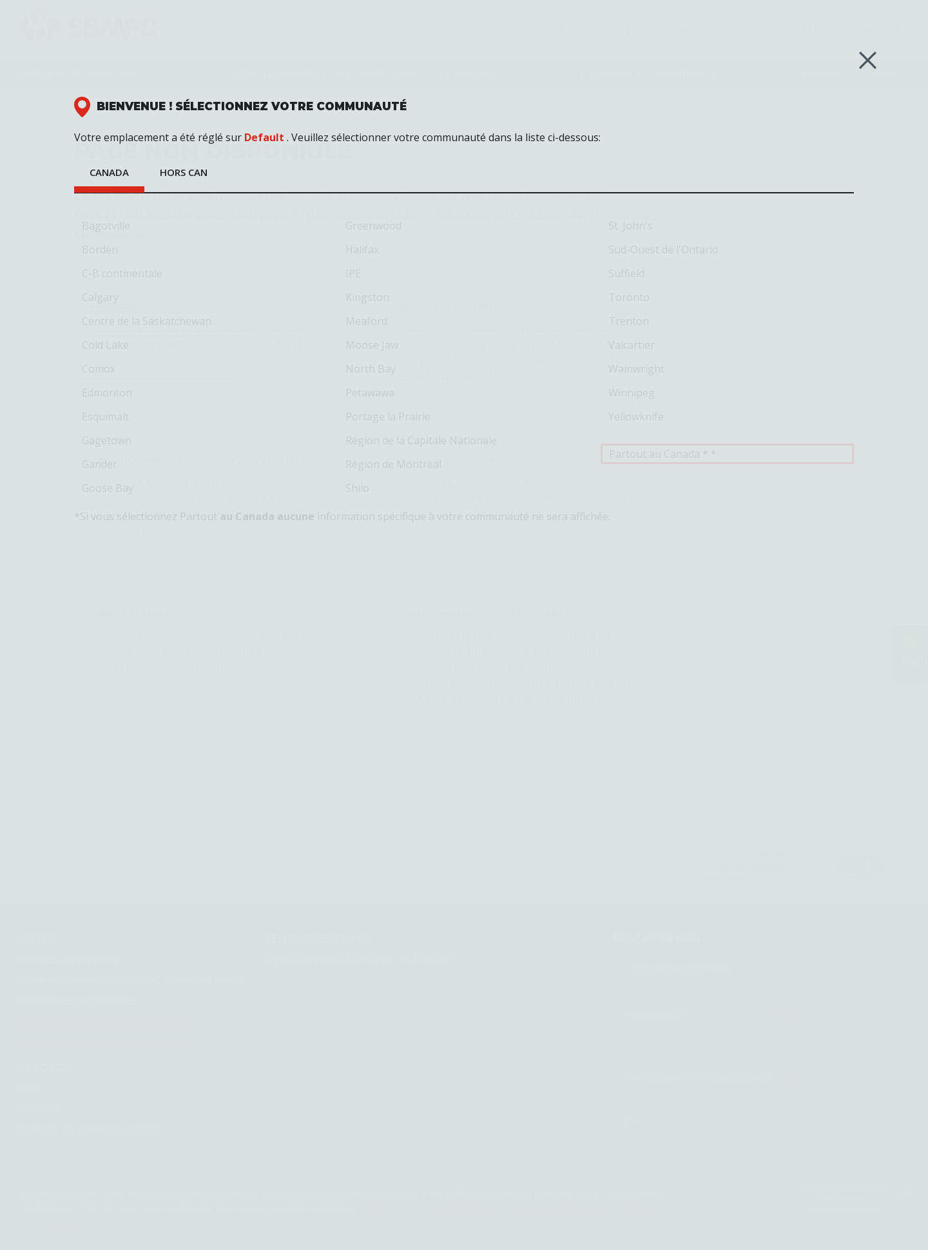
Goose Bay (200, 489)
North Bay (464, 369)
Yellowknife (727, 417)
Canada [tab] (109, 172)
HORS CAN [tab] (184, 172)
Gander (200, 465)
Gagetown (200, 441)
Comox (200, 369)
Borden (200, 250)
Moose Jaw (464, 346)
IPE (464, 274)
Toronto (727, 298)
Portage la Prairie (464, 417)
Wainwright (727, 369)
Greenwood (464, 226)
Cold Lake (200, 346)
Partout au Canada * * (727, 453)
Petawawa (464, 393)
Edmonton (200, 393)
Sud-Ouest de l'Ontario (727, 250)
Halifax (464, 250)
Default (264, 137)
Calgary (200, 298)
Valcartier (727, 346)
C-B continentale (200, 274)
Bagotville (200, 226)
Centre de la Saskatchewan (200, 322)
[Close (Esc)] (867, 60)
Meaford (464, 322)
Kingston (464, 298)
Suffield (727, 274)
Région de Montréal (464, 465)
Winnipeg (727, 393)
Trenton (727, 322)
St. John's (727, 226)
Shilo (464, 489)
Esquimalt (200, 417)
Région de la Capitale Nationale (464, 441)
